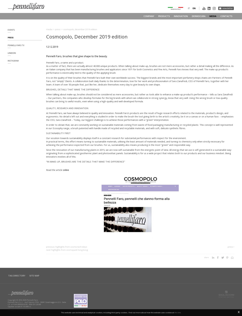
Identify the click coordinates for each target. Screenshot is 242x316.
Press (10, 37)
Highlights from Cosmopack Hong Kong (69, 250)
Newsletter (227, 8)
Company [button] (149, 16)
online (66, 169)
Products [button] (164, 16)
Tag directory (16, 275)
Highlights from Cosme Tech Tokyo (71, 246)
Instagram (13, 60)
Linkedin (12, 53)
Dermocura (198, 16)
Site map (34, 275)
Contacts (226, 16)
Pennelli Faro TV (16, 45)
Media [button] (212, 16)
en (194, 8)
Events (11, 30)
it (189, 8)
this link (177, 312)
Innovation (181, 16)
